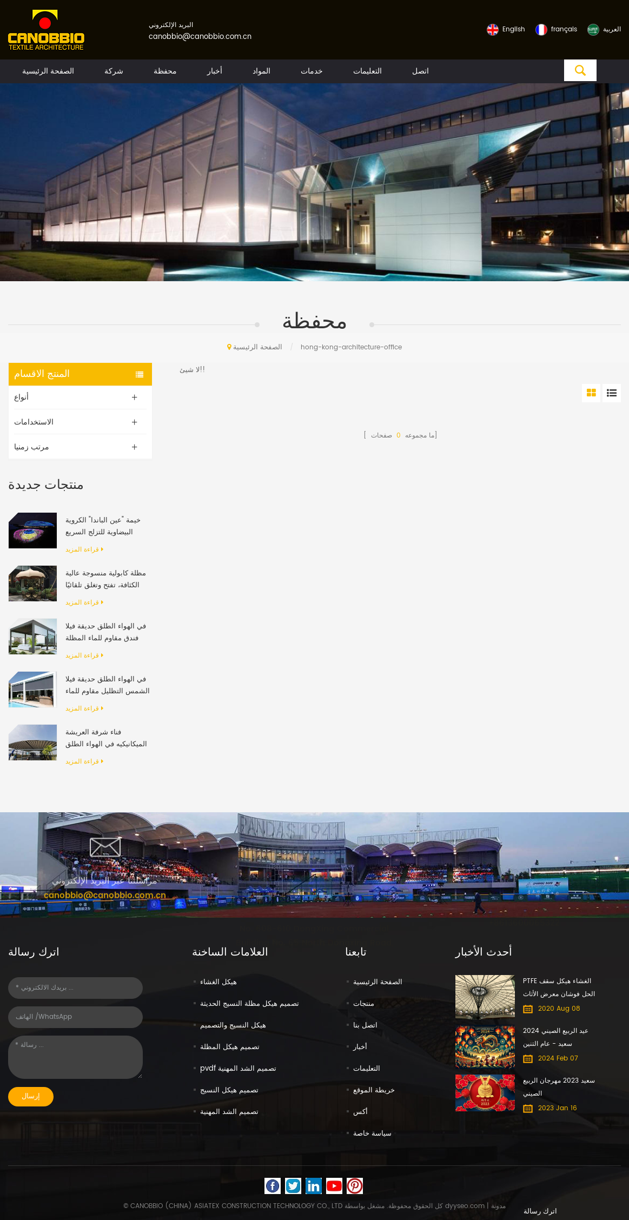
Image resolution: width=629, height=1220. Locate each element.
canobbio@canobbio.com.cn (200, 37)
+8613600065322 (524, 910)
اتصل (420, 71)
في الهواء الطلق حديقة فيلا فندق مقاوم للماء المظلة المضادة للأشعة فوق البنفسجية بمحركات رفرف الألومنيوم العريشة (105, 633)
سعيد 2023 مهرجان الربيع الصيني (559, 1087)
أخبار (214, 71)
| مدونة (495, 1206)
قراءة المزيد (84, 550)
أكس (360, 1112)
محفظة (165, 71)
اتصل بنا (365, 1025)
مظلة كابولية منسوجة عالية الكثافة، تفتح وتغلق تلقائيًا (105, 579)
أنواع (21, 397)
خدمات (312, 71)
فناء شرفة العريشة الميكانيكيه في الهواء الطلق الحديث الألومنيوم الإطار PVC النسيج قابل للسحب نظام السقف (106, 739)
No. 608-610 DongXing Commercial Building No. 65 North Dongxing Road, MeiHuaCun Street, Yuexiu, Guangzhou (314, 928)
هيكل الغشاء (218, 982)
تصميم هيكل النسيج (229, 1090)
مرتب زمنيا (31, 447)
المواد (261, 71)
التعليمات (367, 71)
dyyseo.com (465, 1206)
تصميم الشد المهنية (229, 1112)
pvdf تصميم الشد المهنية (238, 1069)
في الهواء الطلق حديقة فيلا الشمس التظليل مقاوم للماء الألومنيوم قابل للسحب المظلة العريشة (107, 686)
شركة (113, 71)
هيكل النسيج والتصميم (233, 1025)
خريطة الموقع (374, 1090)
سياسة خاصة (372, 1133)
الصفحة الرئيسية (48, 71)
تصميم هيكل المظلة (230, 1047)
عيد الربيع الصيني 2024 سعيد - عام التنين (555, 1037)
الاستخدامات (34, 422)
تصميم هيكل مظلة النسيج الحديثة (249, 1004)
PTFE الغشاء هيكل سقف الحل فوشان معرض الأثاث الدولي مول (559, 988)
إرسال (31, 1096)
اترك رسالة (540, 1211)
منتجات (363, 1004)
